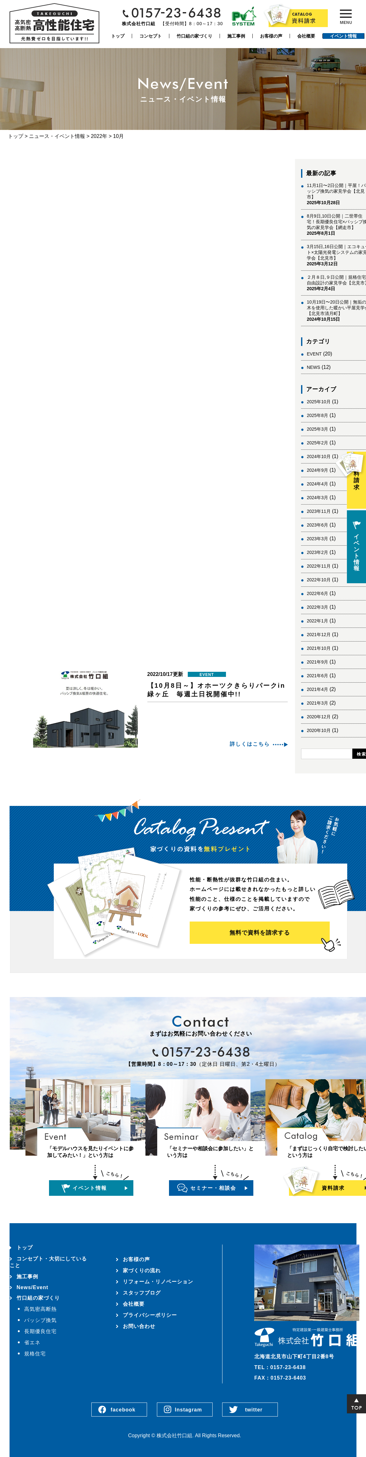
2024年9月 (317, 470)
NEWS (313, 367)
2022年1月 (317, 620)
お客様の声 (271, 36)
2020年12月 (319, 716)
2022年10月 (319, 579)
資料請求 (356, 471)
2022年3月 (317, 607)
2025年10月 (319, 401)
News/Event (32, 1287)
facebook (122, 1409)
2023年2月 (317, 552)
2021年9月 (317, 661)
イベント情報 (343, 36)
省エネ (32, 1342)
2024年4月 (317, 483)
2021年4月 (317, 689)
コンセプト (150, 36)
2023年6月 (317, 525)
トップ (117, 36)
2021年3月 (317, 703)
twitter (254, 1409)
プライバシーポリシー (150, 1315)
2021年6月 (317, 675)
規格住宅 (35, 1353)
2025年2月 (317, 442)
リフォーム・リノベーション (158, 1281)
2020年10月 (319, 730)
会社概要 (306, 36)
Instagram (188, 1409)
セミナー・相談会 (213, 1188)
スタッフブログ (142, 1293)
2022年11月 (319, 566)
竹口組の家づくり (194, 36)
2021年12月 (319, 634)
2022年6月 (317, 593)
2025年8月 (317, 415)
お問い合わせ (139, 1326)
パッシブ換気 (40, 1320)
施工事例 (236, 36)
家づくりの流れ (142, 1270)
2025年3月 (317, 429)
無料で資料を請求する (259, 932)
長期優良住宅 (40, 1331)
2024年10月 (319, 456)
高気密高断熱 (40, 1309)
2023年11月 (319, 511)
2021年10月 (319, 648)
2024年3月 (317, 497)
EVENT (314, 353)
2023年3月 (317, 538)
